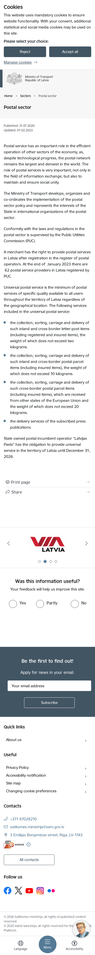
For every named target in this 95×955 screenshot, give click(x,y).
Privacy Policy (17, 767)
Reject (25, 51)
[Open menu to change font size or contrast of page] (74, 946)
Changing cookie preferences (31, 791)
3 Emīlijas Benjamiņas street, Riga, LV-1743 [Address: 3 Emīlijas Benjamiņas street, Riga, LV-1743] (46, 834)
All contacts (29, 859)
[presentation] (42, 627)
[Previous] (8, 543)
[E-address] (14, 844)
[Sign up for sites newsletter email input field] (49, 685)
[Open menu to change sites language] (20, 946)
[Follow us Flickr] (51, 890)
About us (14, 739)
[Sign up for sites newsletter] (49, 702)
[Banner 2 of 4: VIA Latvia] (47, 543)
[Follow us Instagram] (40, 890)
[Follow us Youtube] (29, 890)
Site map (13, 783)
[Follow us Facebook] (7, 890)
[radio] (17, 603)
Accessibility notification (26, 775)
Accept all (70, 51)
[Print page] (47, 482)
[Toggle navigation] (47, 944)
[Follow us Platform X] (18, 890)
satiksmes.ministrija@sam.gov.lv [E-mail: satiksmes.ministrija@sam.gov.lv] (37, 826)
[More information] (28, 844)
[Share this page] (47, 492)
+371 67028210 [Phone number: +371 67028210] (23, 819)
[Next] (86, 543)
